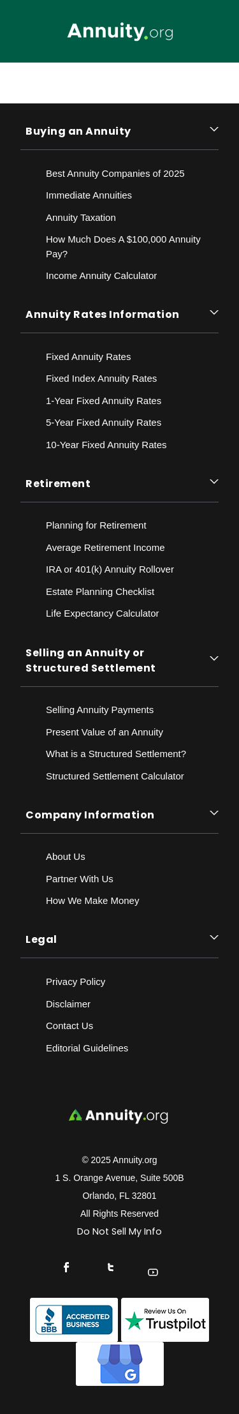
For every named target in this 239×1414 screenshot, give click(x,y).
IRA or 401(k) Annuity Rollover (110, 569)
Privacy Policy (75, 981)
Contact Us (69, 1025)
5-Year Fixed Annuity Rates (103, 422)
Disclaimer (68, 1003)
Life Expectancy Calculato (101, 613)
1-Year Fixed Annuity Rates (103, 400)
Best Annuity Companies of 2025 (115, 173)
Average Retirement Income (105, 547)
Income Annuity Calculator (101, 275)
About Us (65, 856)
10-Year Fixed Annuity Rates (106, 444)
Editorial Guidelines (87, 1047)
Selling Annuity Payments (100, 709)
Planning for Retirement (96, 525)
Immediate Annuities (89, 195)
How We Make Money (92, 900)
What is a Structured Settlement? (116, 753)
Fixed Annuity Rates (88, 356)
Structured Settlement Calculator (115, 776)
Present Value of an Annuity (104, 731)
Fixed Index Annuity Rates (101, 378)
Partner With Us (79, 878)
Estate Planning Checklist (100, 591)
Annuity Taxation (81, 217)
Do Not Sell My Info (119, 1231)
